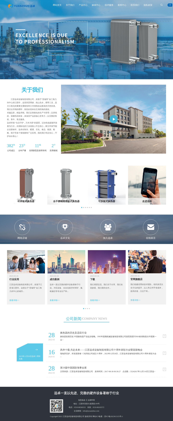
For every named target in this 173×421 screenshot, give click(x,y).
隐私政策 (148, 5)
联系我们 (135, 5)
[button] (84, 77)
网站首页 (57, 5)
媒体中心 (96, 5)
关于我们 (70, 5)
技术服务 (109, 5)
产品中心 (83, 5)
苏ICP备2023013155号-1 (113, 416)
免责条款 (81, 400)
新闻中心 (122, 5)
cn (170, 5)
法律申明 (91, 400)
